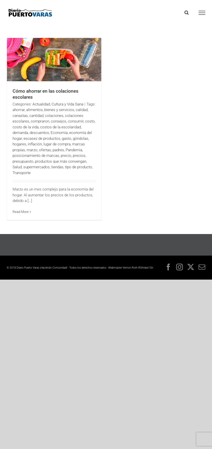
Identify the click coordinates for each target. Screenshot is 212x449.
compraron (40, 121)
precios (79, 155)
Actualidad (41, 104)
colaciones (54, 115)
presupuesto (23, 161)
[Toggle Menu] (202, 13)
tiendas (57, 167)
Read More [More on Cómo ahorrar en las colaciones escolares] (21, 212)
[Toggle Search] (186, 12)
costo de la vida (26, 127)
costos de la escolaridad (60, 127)
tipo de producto (78, 167)
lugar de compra (57, 144)
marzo (32, 150)
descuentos (39, 132)
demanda (20, 132)
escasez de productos (42, 138)
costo (90, 121)
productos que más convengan (60, 161)
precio (66, 155)
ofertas (45, 150)
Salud (17, 167)
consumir (76, 121)
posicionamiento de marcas (36, 155)
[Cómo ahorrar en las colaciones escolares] (54, 59)
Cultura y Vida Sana (67, 104)
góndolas (80, 138)
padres (58, 150)
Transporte (22, 173)
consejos (58, 121)
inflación (35, 144)
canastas (20, 115)
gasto (66, 138)
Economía (59, 132)
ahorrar (19, 109)
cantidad (36, 115)
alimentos (34, 109)
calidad (82, 109)
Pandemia (74, 150)
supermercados (36, 167)
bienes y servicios (59, 109)
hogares (19, 144)
